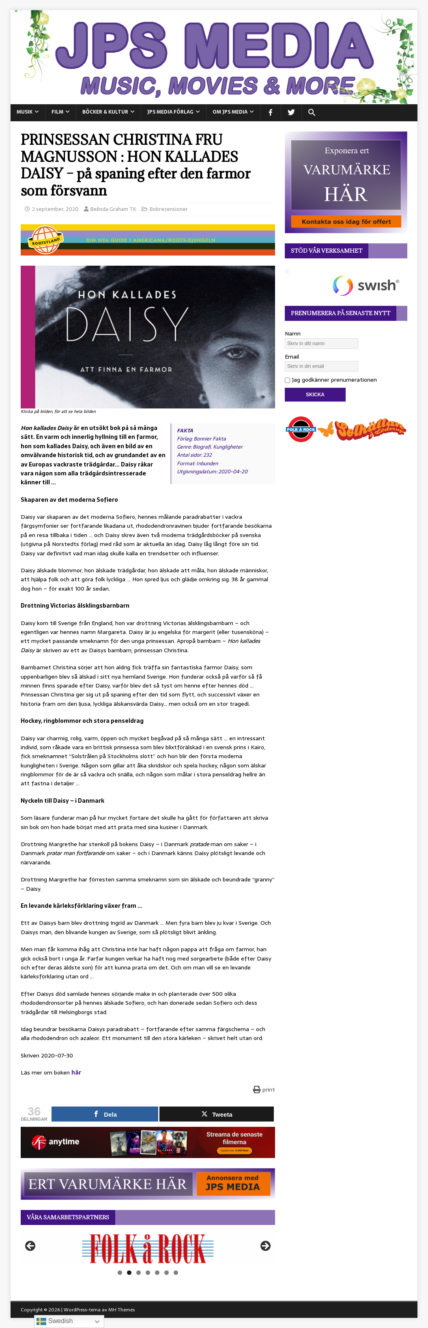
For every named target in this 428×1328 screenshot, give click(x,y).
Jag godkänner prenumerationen (331, 379)
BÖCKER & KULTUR (105, 112)
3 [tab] (138, 1272)
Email (292, 356)
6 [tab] (166, 1272)
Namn (293, 333)
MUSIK (24, 112)
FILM (57, 112)
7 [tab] (176, 1272)
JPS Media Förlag (170, 112)
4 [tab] (148, 1272)
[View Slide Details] (148, 1248)
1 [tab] (120, 1272)
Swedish (55, 1321)
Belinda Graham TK (113, 209)
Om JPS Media (230, 112)
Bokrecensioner (169, 209)
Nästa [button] (265, 1246)
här (76, 1072)
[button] (311, 112)
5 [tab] (157, 1272)
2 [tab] (129, 1272)
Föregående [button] (31, 1246)
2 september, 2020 (55, 209)
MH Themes (121, 1310)
